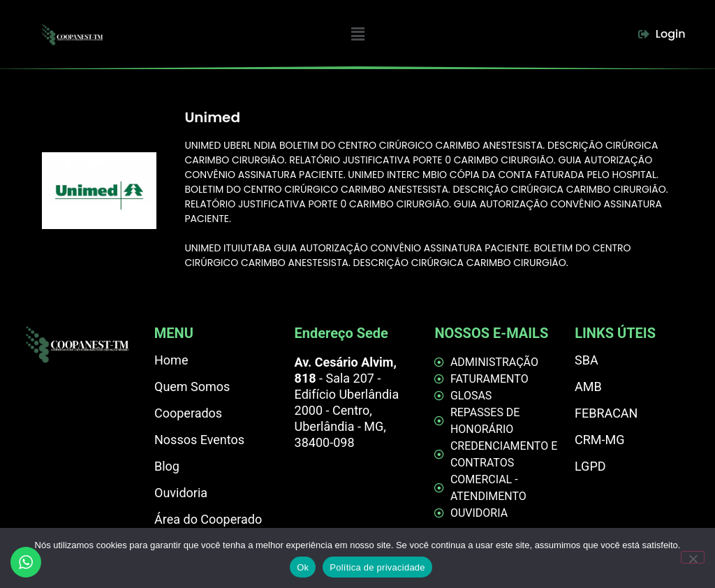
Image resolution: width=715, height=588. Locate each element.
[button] (358, 34)
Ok (303, 567)
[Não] (693, 557)
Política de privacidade (377, 567)
